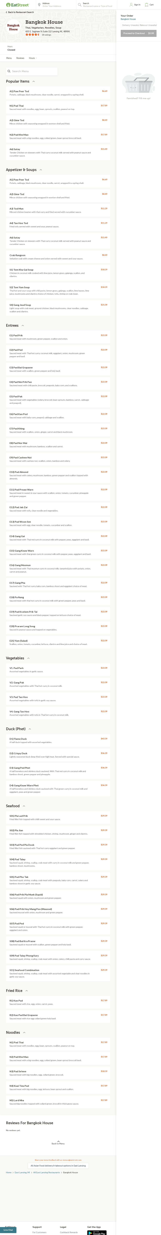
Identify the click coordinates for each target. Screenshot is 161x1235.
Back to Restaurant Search (21, 12)
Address (46, 3)
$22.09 (104, 335)
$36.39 (104, 753)
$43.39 (104, 738)
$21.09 (104, 304)
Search (86, 3)
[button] (150, 5)
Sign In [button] (137, 5)
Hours (33, 58)
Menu (9, 58)
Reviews (20, 58)
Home (8, 1172)
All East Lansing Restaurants (46, 1172)
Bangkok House (128, 19)
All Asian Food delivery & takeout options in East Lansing (58, 1166)
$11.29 (104, 208)
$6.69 (104, 91)
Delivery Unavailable (130, 25)
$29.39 (104, 815)
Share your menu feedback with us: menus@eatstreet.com (58, 1160)
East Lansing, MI (22, 1172)
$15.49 (104, 149)
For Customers (39, 1232)
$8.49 (104, 120)
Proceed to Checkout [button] (138, 33)
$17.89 (104, 105)
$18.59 (104, 1071)
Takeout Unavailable (148, 25)
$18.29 (104, 269)
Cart (152, 5)
